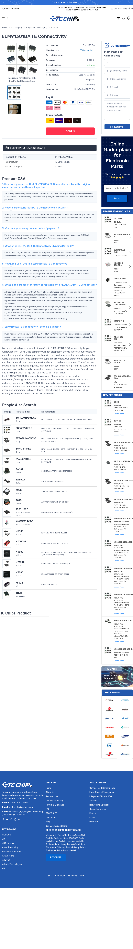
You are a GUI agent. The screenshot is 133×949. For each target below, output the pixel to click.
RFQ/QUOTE (51, 813)
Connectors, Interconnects (102, 788)
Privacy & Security (54, 800)
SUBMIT (117, 126)
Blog (48, 822)
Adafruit (6, 860)
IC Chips (54, 27)
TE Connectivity (87, 50)
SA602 (19, 469)
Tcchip (74, 876)
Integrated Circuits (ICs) (36, 27)
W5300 (19, 551)
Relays (92, 813)
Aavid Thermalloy (10, 847)
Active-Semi (8, 856)
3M (3, 839)
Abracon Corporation (12, 851)
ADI (3, 868)
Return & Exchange (55, 805)
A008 (19, 490)
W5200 (19, 572)
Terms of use (52, 796)
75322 (19, 582)
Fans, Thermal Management (102, 792)
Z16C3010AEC (23, 459)
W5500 (19, 531)
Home (5, 27)
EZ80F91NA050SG (26, 438)
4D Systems (8, 843)
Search (117, 198)
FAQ (47, 809)
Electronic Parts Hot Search (64, 830)
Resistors (93, 822)
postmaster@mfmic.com (21, 807)
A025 (19, 500)
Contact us (51, 817)
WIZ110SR (21, 541)
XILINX (81, 876)
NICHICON (6, 835)
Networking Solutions (99, 805)
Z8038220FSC (24, 428)
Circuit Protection (97, 809)
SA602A (20, 479)
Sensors (93, 800)
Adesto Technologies (12, 864)
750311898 (22, 509)
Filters (92, 817)
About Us (50, 792)
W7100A (20, 562)
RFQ (70, 131)
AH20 (19, 593)
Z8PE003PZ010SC (26, 417)
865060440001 (24, 521)
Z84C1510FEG (23, 448)
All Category (16, 27)
